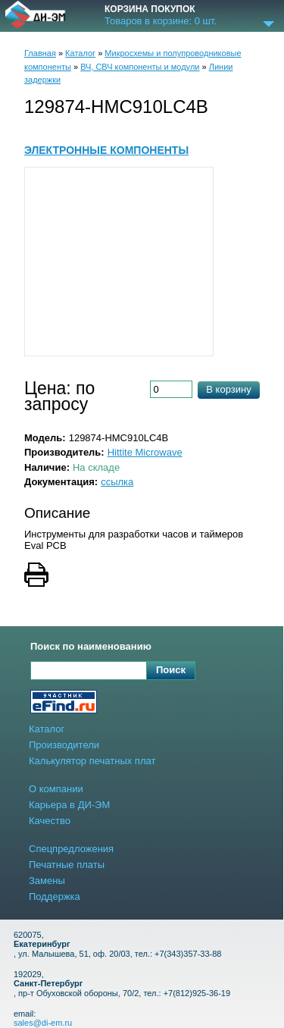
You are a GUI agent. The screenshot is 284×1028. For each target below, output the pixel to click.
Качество (49, 820)
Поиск (171, 669)
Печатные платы (67, 864)
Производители (64, 745)
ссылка (117, 481)
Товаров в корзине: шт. (161, 21)
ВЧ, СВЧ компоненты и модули (139, 66)
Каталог (80, 53)
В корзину (228, 389)
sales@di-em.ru (43, 1022)
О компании (56, 789)
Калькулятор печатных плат (92, 760)
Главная (40, 53)
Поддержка (54, 896)
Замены (47, 880)
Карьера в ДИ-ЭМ (69, 804)
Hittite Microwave (145, 452)
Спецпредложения (71, 848)
